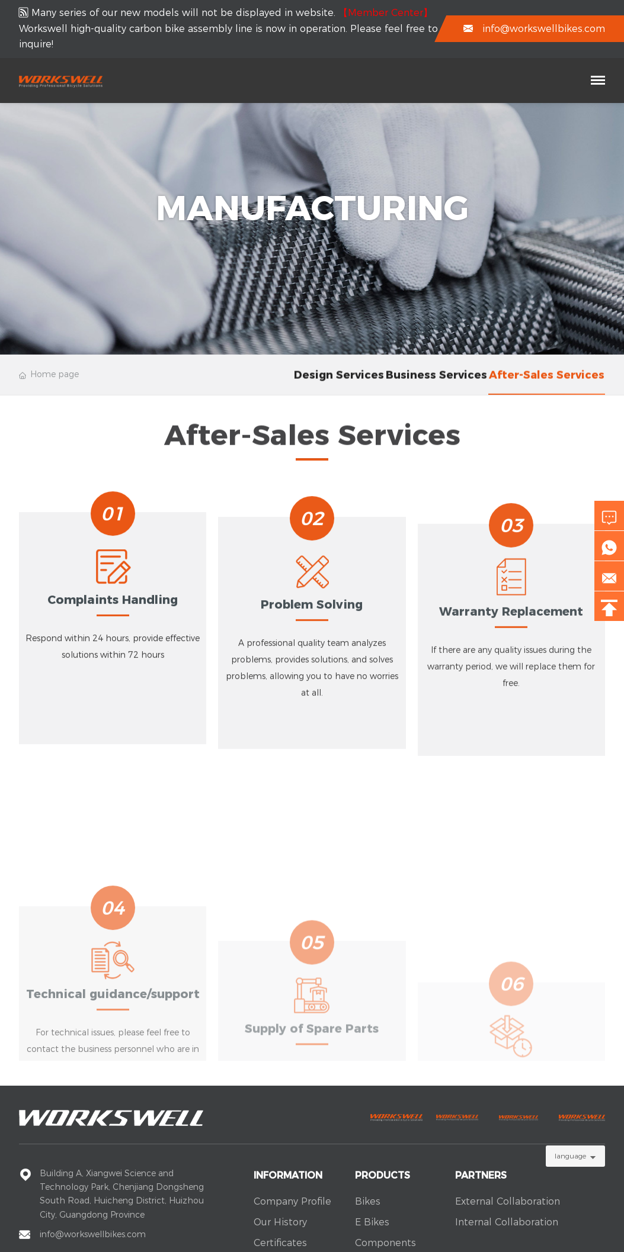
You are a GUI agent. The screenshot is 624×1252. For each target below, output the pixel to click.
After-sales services (546, 383)
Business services (436, 383)
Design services (339, 383)
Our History (280, 1222)
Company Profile (292, 1201)
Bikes (367, 1201)
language (570, 1155)
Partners (481, 1175)
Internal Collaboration (506, 1222)
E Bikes (372, 1222)
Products (382, 1175)
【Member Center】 (385, 12)
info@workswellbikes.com (543, 28)
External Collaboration (507, 1201)
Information (288, 1175)
